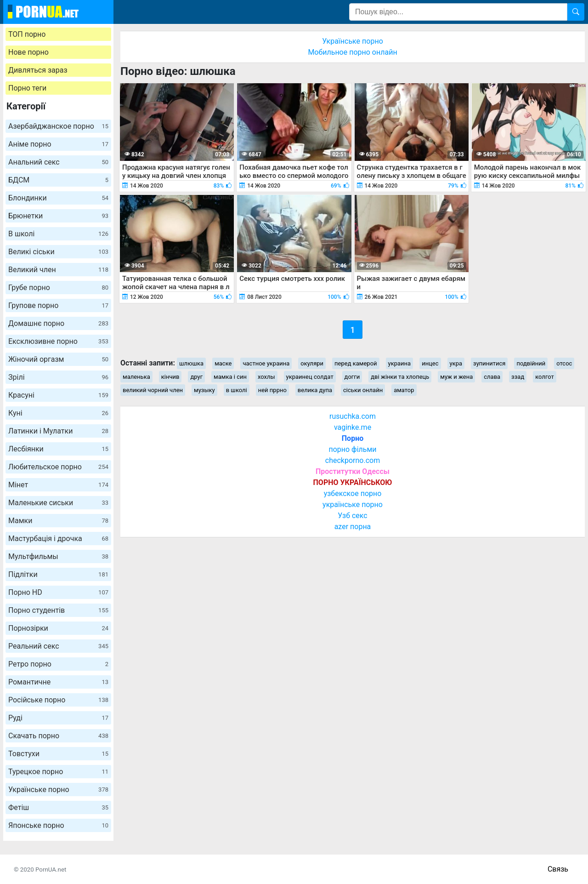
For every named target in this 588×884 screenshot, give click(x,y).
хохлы (266, 376)
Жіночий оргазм (58, 359)
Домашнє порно (58, 323)
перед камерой (355, 363)
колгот (544, 376)
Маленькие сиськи (58, 502)
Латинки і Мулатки (58, 431)
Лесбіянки (58, 449)
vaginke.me (352, 427)
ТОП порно (26, 34)
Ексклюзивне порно (58, 341)
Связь (558, 869)
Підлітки (58, 574)
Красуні (58, 395)
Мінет (58, 484)
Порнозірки (58, 628)
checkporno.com (352, 460)
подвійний (530, 363)
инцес (430, 363)
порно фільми (352, 449)
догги (352, 376)
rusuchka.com (352, 416)
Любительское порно (58, 466)
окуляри (311, 363)
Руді (58, 717)
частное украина (266, 363)
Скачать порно (58, 735)
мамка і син (230, 376)
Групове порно (58, 305)
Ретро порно (58, 664)
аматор (404, 390)
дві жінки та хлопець (400, 376)
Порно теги (27, 88)
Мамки (58, 520)
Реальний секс (58, 646)
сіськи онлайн (363, 390)
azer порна (352, 526)
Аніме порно (58, 144)
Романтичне (58, 682)
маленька (136, 376)
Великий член (58, 269)
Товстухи (58, 753)
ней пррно (272, 390)
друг (196, 376)
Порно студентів (58, 610)
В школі (58, 233)
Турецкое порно (58, 771)
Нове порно (28, 52)
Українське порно (58, 789)
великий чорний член (153, 390)
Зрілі (58, 377)
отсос (564, 363)
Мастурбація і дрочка (58, 538)
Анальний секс (58, 162)
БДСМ (58, 180)
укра (456, 363)
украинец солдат (310, 376)
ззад (517, 376)
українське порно (352, 504)
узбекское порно (353, 493)
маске (223, 363)
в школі (236, 390)
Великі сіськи (58, 251)
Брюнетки (58, 215)
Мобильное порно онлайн (352, 52)
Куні (58, 413)
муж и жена (456, 376)
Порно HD (58, 592)
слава (492, 376)
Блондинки (58, 198)
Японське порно (58, 825)
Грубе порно (58, 287)
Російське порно (58, 700)
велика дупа (315, 390)
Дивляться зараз (38, 70)
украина (399, 363)
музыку (204, 390)
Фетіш (58, 807)
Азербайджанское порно (58, 126)
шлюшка (191, 363)
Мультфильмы (58, 556)
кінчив (170, 376)
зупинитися (489, 363)
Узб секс (352, 515)
